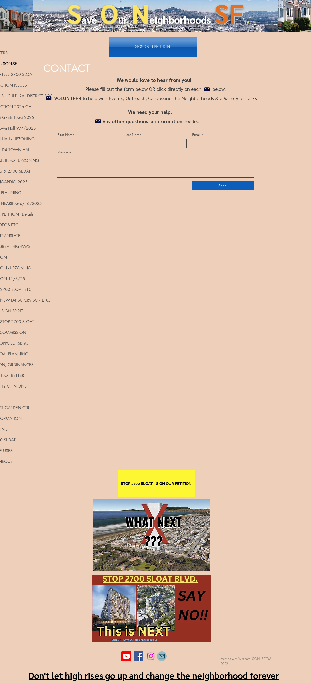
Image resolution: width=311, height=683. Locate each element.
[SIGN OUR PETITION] (153, 47)
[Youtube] (126, 656)
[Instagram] (151, 656)
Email (196, 134)
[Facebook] (138, 656)
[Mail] (207, 89)
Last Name (133, 134)
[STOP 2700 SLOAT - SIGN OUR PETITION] (156, 483)
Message (64, 152)
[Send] (223, 185)
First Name (66, 134)
